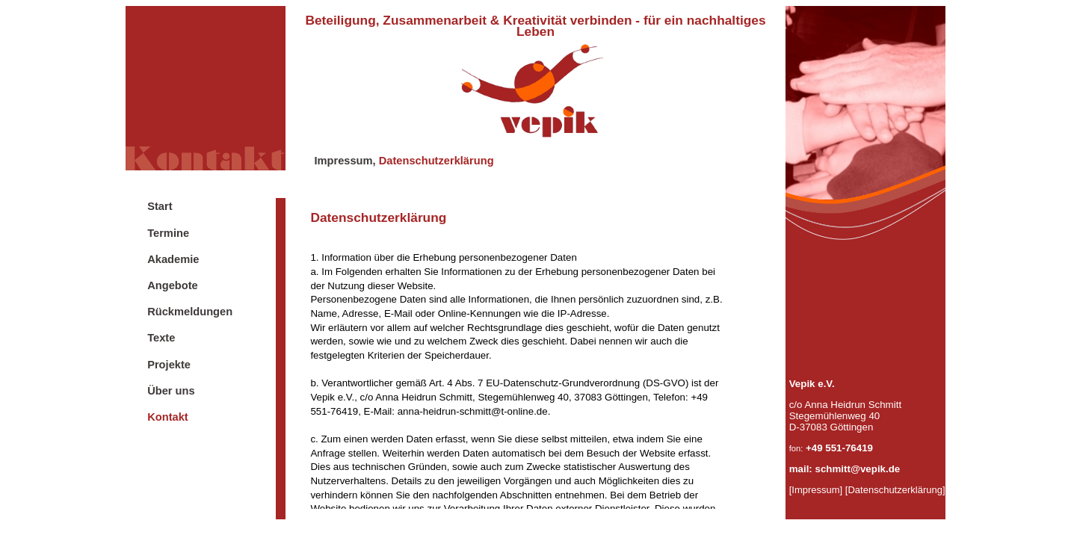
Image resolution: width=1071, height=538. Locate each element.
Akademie (173, 259)
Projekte (169, 365)
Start (159, 206)
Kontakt (167, 417)
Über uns (171, 391)
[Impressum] (816, 489)
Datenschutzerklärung (436, 161)
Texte (161, 338)
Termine (168, 233)
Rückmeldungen (189, 312)
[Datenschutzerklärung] (895, 489)
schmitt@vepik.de (858, 468)
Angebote (172, 285)
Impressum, (344, 161)
